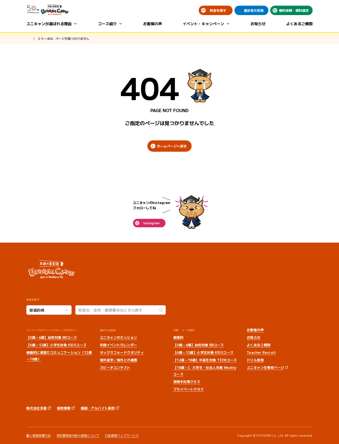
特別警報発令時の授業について (77, 435)
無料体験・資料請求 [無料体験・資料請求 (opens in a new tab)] (294, 10)
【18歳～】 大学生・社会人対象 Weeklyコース (204, 370)
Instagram (151, 223)
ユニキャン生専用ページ (265, 367)
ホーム (28, 39)
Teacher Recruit (261, 352)
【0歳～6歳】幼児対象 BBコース (51, 337)
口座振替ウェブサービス (122, 435)
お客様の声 (152, 23)
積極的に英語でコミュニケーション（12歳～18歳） (59, 355)
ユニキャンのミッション (118, 337)
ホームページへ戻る (172, 146)
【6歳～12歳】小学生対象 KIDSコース (56, 344)
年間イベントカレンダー (118, 344)
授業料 (178, 337)
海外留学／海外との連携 (118, 360)
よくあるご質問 (299, 23)
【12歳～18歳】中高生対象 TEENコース (205, 360)
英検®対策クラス (186, 381)
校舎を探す (218, 10)
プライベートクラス (188, 389)
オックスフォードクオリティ (122, 352)
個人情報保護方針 (38, 435)
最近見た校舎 (254, 10)
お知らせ (258, 23)
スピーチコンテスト (115, 367)
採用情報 (64, 408)
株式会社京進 (36, 408)
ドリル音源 (255, 360)
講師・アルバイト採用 (98, 408)
